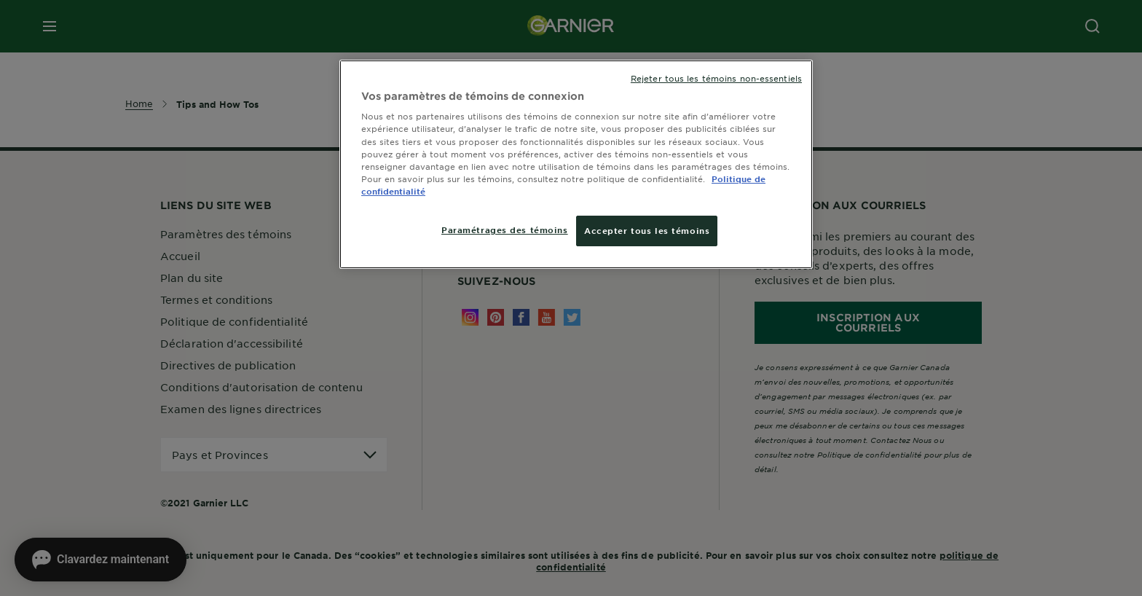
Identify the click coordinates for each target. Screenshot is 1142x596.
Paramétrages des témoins (504, 229)
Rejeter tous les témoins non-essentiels (716, 78)
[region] (576, 164)
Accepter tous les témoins (646, 230)
